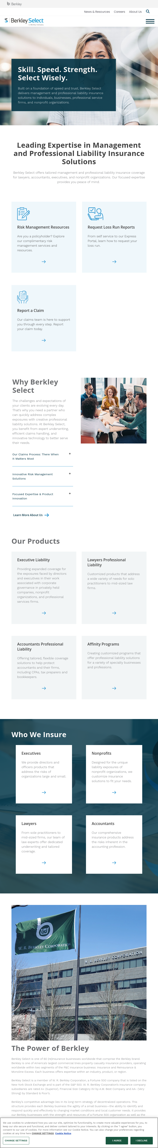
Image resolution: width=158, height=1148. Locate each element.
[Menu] (150, 21)
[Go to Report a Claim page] (44, 342)
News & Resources (97, 12)
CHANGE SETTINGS (43, 1133)
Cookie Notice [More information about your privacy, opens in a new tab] (63, 1133)
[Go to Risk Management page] (44, 263)
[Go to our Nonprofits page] (114, 794)
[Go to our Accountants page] (114, 864)
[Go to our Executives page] (44, 794)
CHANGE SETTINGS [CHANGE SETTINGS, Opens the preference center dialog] (16, 1140)
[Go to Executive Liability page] (44, 614)
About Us (135, 12)
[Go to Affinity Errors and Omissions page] (114, 690)
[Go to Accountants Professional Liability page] (44, 690)
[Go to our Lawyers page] (44, 864)
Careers (119, 12)
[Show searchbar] (148, 12)
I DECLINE (141, 1140)
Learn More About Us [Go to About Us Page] (28, 515)
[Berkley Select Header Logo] (24, 21)
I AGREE (117, 1140)
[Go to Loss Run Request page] (114, 263)
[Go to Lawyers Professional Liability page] (114, 614)
